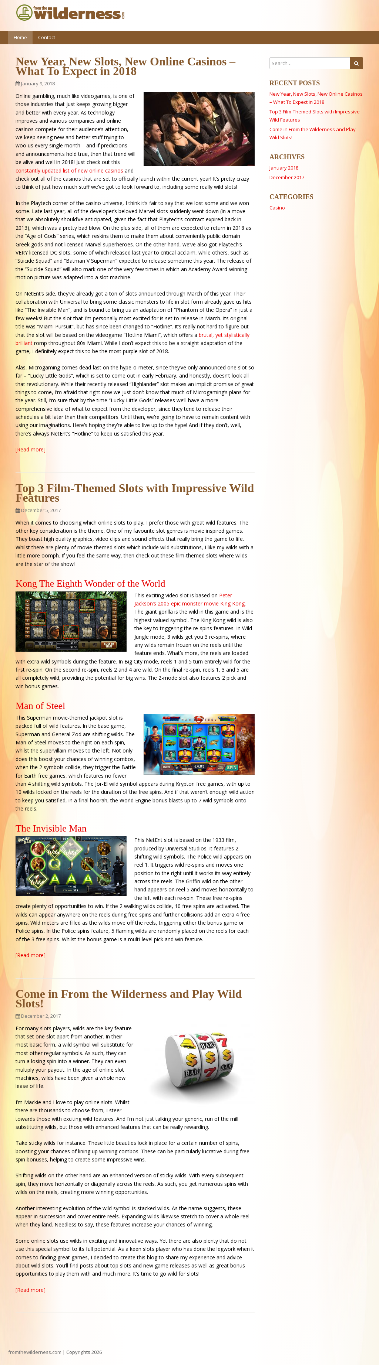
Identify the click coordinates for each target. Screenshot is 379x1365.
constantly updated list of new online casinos (69, 170)
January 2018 (283, 167)
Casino (277, 207)
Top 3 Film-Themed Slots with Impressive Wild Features (135, 492)
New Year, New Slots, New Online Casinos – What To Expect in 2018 (125, 66)
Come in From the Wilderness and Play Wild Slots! (129, 998)
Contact (46, 37)
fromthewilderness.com (34, 1352)
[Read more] (31, 449)
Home (20, 37)
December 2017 (286, 177)
